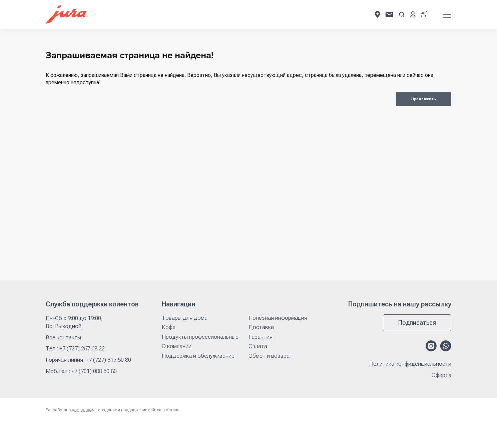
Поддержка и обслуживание (198, 355)
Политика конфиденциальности (410, 364)
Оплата (257, 346)
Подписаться (417, 322)
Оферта (441, 375)
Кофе (168, 327)
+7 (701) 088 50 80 (94, 371)
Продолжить (423, 99)
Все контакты (63, 337)
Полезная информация (277, 317)
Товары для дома (184, 317)
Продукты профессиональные (200, 336)
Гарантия (260, 336)
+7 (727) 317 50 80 (108, 359)
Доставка (261, 327)
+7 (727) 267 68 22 (82, 348)
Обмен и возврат (270, 355)
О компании (176, 346)
